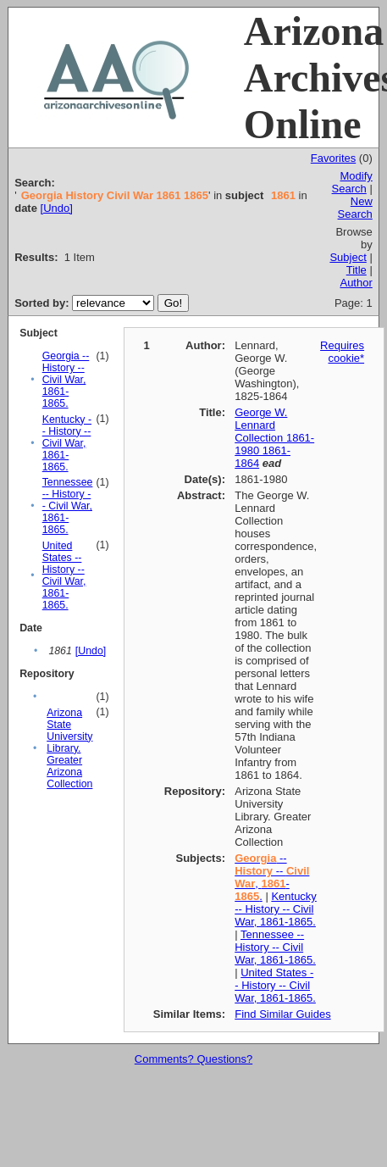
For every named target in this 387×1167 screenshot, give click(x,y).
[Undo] (57, 208)
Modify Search (352, 182)
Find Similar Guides (282, 1014)
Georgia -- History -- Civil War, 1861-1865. (66, 379)
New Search (355, 207)
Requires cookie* (342, 351)
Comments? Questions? (193, 1059)
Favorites (333, 158)
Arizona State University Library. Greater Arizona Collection (69, 748)
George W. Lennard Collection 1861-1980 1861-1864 (274, 438)
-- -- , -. (272, 877)
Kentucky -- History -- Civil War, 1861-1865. (66, 443)
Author (356, 282)
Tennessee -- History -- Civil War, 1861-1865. (67, 506)
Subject (347, 257)
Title (356, 270)
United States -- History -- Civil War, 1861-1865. (64, 575)
